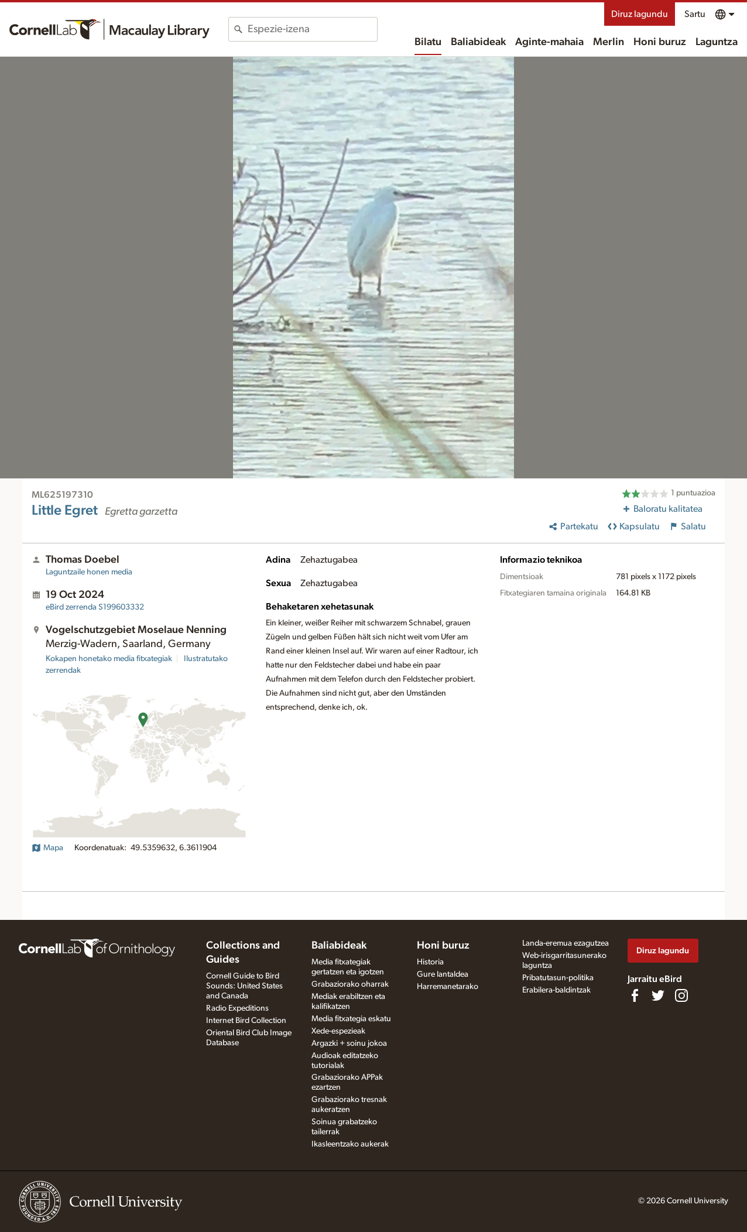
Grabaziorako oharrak (350, 984)
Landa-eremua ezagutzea (565, 943)
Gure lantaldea (442, 974)
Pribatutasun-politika (558, 978)
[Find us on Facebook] (635, 995)
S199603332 (95, 607)
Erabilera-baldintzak (556, 990)
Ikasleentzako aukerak (350, 1144)
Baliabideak (478, 42)
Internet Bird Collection (246, 1021)
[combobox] (312, 29)
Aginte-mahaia (549, 42)
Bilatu (427, 42)
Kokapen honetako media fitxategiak (109, 659)
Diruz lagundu (639, 14)
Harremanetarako (447, 987)
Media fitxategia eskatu (351, 1019)
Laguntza (716, 42)
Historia (430, 962)
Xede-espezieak (338, 1031)
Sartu (694, 14)
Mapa (47, 848)
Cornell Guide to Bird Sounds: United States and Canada (244, 986)
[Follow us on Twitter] (658, 995)
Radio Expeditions (237, 1008)
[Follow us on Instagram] (681, 995)
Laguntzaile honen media (89, 572)
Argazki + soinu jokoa (349, 1043)
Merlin (608, 42)
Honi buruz (659, 42)
